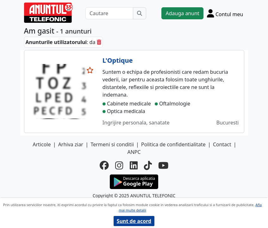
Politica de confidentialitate (173, 144)
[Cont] (225, 13)
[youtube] (163, 165)
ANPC (133, 152)
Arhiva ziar (70, 144)
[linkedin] (134, 165)
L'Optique (118, 60)
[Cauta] (139, 13)
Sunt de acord (134, 221)
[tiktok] (148, 165)
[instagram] (119, 165)
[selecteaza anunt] (90, 70)
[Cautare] (109, 13)
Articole (42, 144)
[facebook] (104, 165)
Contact (222, 144)
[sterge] (99, 42)
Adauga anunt (182, 13)
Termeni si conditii (112, 144)
